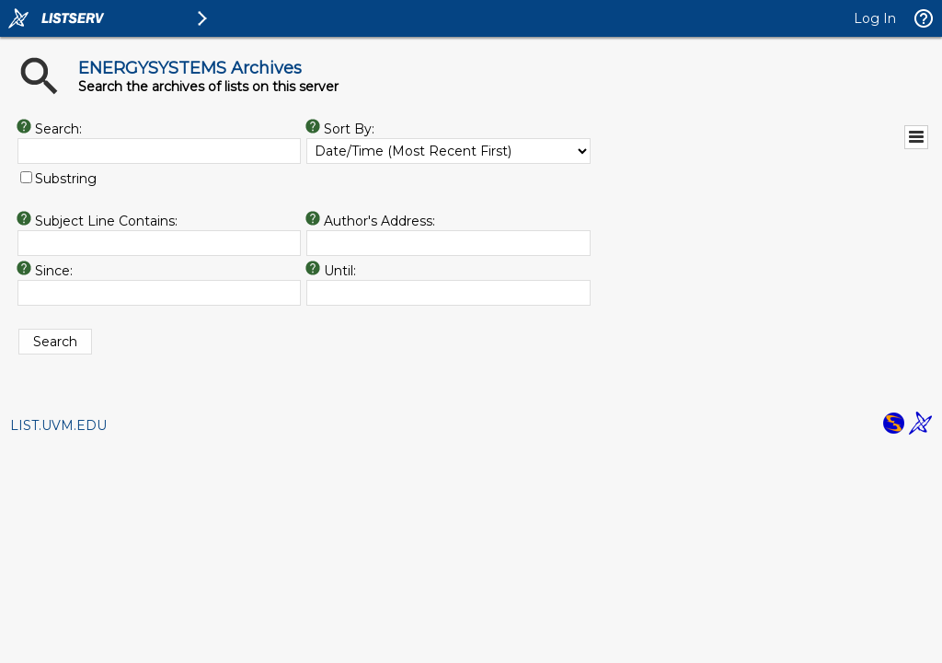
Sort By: (351, 129)
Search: (58, 129)
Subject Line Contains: (106, 221)
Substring (66, 178)
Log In (875, 18)
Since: (54, 270)
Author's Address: (381, 221)
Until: (342, 270)
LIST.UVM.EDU (58, 425)
